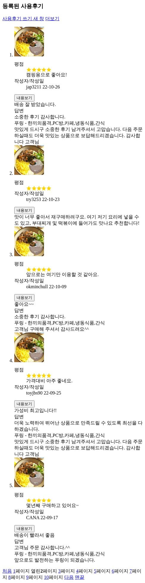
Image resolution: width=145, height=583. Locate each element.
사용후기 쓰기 (23, 18)
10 (46, 577)
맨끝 (79, 577)
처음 (7, 571)
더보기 (52, 18)
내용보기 (24, 98)
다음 (69, 577)
